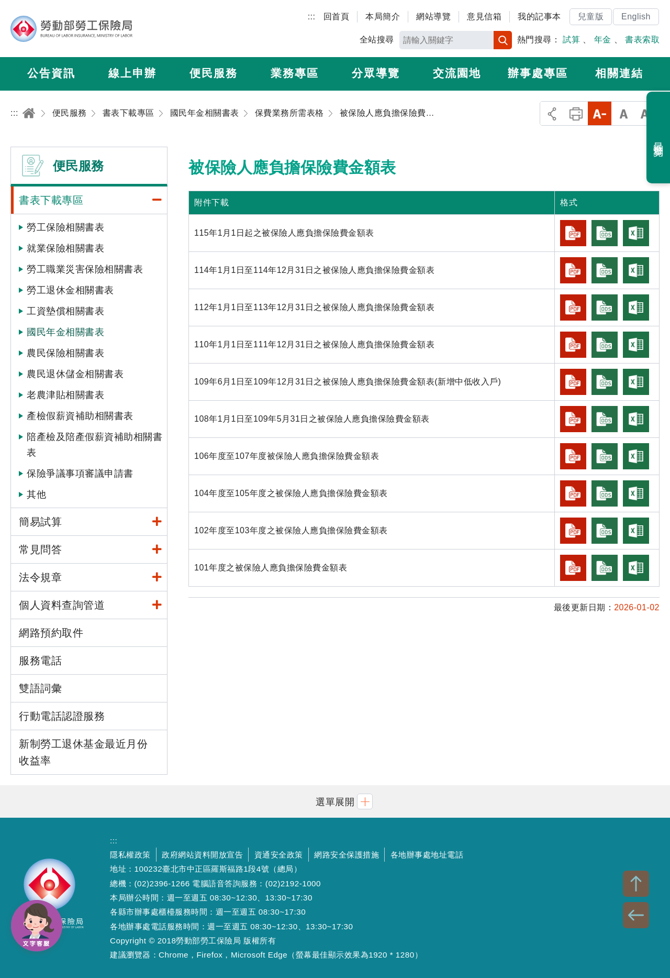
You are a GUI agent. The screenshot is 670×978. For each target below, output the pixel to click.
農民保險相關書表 (65, 353)
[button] (335, 801)
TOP (636, 884)
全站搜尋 (377, 39)
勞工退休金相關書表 (70, 290)
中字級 (623, 113)
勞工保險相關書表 (65, 227)
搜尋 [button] (503, 40)
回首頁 (336, 16)
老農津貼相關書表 (65, 395)
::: (312, 16)
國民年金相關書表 (65, 332)
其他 (36, 494)
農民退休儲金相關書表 (75, 374)
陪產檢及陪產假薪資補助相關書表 (94, 445)
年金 (602, 39)
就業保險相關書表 (65, 248)
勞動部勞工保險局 (71, 29)
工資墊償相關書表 (65, 311)
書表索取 (642, 39)
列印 (576, 113)
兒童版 (591, 16)
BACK (636, 915)
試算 (571, 39)
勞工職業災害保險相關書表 (85, 269)
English (636, 16)
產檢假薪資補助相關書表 (80, 416)
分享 (552, 113)
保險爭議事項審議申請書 (80, 473)
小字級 (599, 113)
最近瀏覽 (658, 138)
